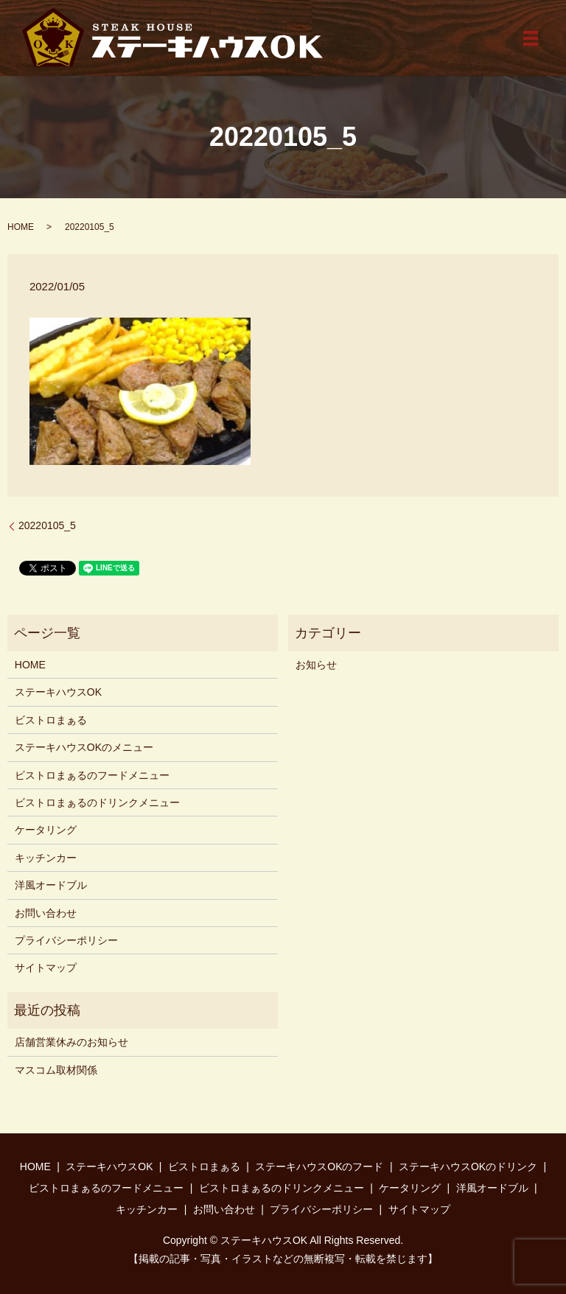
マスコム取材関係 (56, 1070)
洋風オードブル (51, 885)
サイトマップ (46, 967)
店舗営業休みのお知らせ (71, 1042)
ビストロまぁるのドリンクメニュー (97, 802)
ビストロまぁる (51, 720)
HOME (20, 227)
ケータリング (46, 830)
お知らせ (316, 665)
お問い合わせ (46, 913)
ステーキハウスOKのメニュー (84, 747)
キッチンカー (46, 858)
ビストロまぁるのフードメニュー (92, 775)
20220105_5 (47, 525)
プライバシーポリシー (66, 940)
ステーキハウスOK (58, 692)
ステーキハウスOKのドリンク (468, 1166)
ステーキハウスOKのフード (319, 1166)
